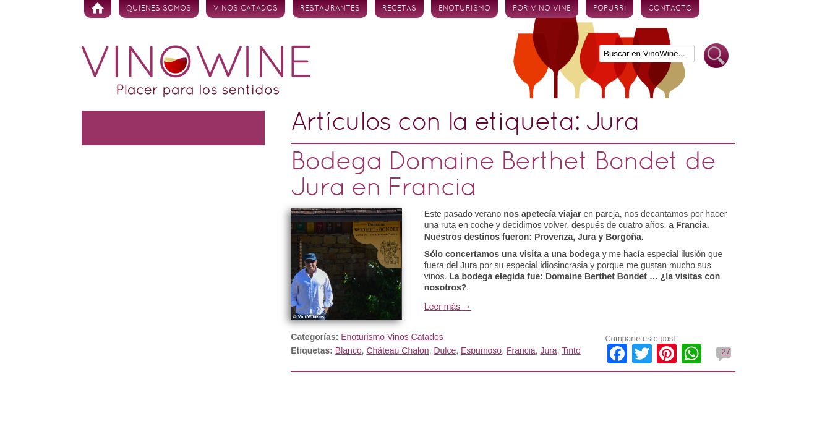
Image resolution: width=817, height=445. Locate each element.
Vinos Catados (245, 9)
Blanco (348, 350)
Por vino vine (542, 9)
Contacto (670, 9)
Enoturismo (464, 9)
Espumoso (481, 350)
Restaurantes (330, 9)
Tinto (571, 350)
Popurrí (609, 9)
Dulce (445, 350)
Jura (548, 350)
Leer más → (447, 307)
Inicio (97, 9)
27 (725, 351)
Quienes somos (158, 9)
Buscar (716, 56)
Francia (521, 350)
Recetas (399, 9)
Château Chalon (397, 350)
